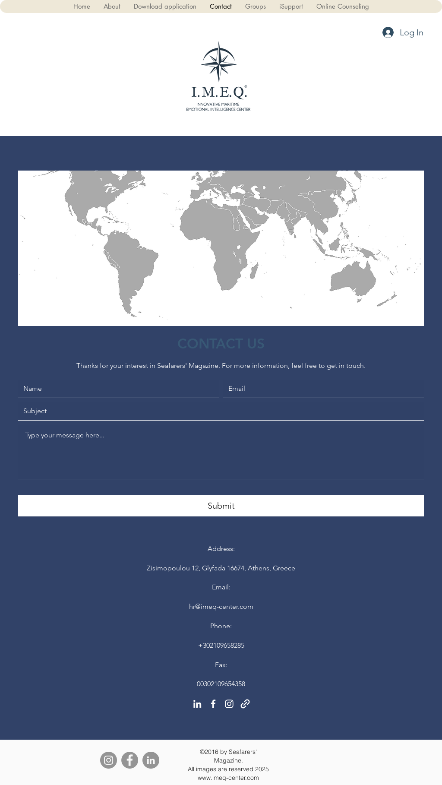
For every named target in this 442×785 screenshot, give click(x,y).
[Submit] (221, 505)
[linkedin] (197, 703)
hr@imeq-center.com (221, 606)
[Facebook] (129, 760)
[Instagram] (108, 760)
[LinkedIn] (150, 760)
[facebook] (213, 703)
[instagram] (229, 703)
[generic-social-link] (245, 703)
